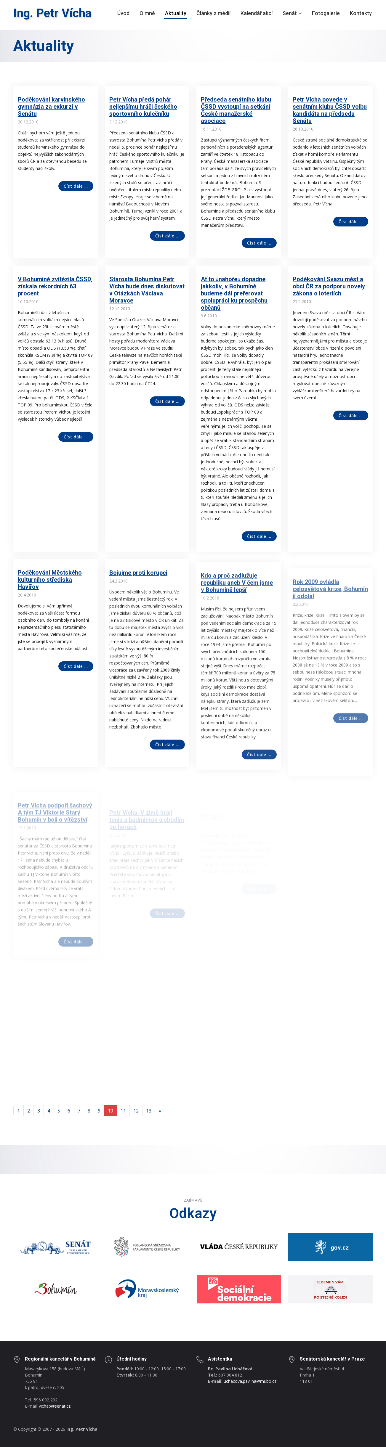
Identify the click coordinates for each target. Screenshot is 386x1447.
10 (110, 1110)
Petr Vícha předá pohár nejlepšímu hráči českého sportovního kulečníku (143, 106)
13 (148, 1110)
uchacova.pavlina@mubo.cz (250, 1381)
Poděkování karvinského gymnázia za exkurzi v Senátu (51, 106)
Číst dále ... (76, 186)
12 (136, 1110)
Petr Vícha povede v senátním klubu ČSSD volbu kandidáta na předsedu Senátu (330, 110)
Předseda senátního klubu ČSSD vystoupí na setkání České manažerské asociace (236, 110)
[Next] (160, 1110)
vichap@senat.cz (55, 1406)
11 (123, 1110)
